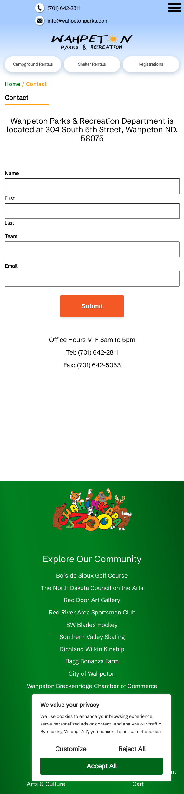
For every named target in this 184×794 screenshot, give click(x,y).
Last (9, 222)
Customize (70, 749)
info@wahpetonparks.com (72, 20)
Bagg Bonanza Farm (92, 661)
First (10, 197)
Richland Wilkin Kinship (92, 649)
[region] (101, 737)
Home (12, 84)
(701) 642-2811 (57, 8)
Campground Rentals (33, 64)
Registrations (151, 64)
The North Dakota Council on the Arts (92, 588)
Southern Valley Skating (92, 636)
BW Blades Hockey (92, 624)
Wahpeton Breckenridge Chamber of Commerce (92, 686)
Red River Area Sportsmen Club (92, 612)
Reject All (132, 749)
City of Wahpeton (92, 673)
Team (11, 236)
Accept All (102, 766)
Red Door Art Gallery (92, 600)
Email (21, 265)
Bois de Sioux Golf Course (92, 575)
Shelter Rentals (92, 64)
